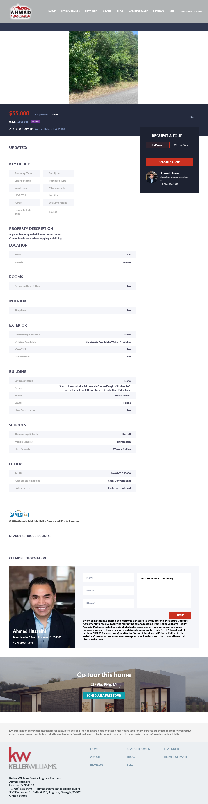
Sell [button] (172, 11)
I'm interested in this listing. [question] (164, 590)
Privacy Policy (166, 633)
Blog (120, 11)
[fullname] (108, 577)
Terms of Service (143, 633)
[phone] (108, 603)
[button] (95, 749)
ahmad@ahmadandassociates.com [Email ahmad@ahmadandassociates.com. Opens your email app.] (176, 178)
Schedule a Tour (169, 162)
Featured (91, 11)
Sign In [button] (198, 11)
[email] (108, 590)
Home (52, 11)
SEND (180, 615)
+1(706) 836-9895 (169, 184)
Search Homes (70, 11)
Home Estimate (138, 11)
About (107, 11)
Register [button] (186, 11)
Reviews (158, 11)
